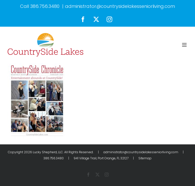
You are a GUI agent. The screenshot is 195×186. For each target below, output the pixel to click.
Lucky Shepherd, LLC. (48, 152)
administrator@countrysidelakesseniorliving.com (120, 6)
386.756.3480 (44, 6)
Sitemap (145, 158)
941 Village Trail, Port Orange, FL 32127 (101, 158)
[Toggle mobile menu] (184, 45)
